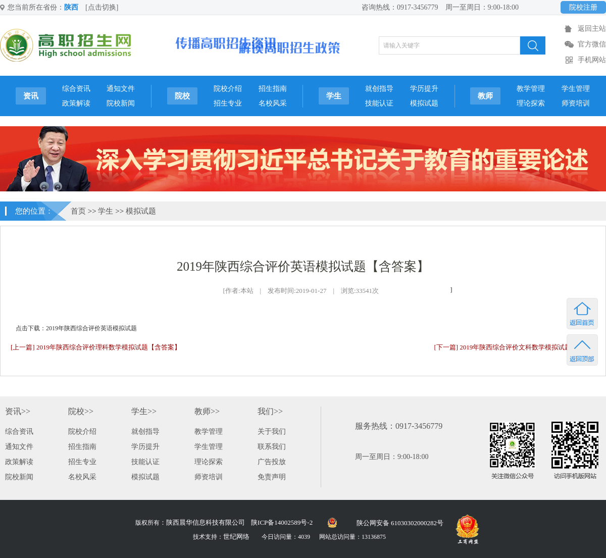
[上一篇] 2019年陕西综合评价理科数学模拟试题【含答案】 (96, 347)
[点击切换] (101, 7)
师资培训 (576, 103)
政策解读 (76, 103)
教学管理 (531, 88)
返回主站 (592, 28)
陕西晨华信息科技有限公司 (205, 522)
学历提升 (424, 88)
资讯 (30, 96)
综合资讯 (76, 88)
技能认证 (379, 103)
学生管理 (576, 88)
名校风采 (273, 103)
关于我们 (272, 431)
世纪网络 (236, 536)
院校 (182, 96)
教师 (485, 96)
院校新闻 (121, 103)
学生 (333, 96)
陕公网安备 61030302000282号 (400, 523)
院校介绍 (228, 88)
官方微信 (592, 44)
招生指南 (273, 88)
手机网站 (592, 60)
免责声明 (272, 477)
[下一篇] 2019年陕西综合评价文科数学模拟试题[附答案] (514, 347)
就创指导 (379, 88)
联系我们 (272, 446)
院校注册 (583, 7)
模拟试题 (424, 103)
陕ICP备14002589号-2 (282, 522)
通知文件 (121, 88)
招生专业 (228, 103)
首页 (78, 211)
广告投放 (272, 462)
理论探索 (531, 103)
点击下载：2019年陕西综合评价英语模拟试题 (76, 328)
